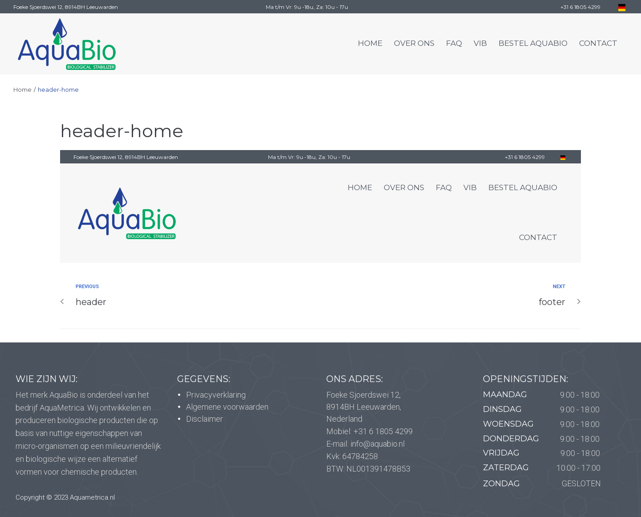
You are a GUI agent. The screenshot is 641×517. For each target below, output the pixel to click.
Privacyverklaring (216, 394)
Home (22, 89)
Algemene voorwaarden (227, 406)
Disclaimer (204, 418)
